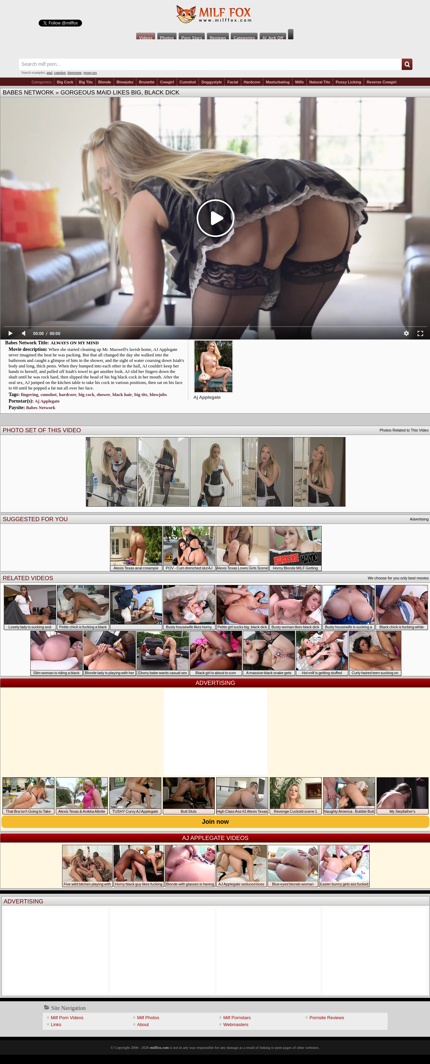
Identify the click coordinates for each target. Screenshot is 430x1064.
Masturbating (278, 82)
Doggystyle (211, 82)
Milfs (299, 82)
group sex (90, 72)
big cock (86, 394)
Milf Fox (215, 14)
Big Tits (86, 82)
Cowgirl (167, 82)
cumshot (60, 72)
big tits (141, 394)
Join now (215, 821)
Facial (232, 82)
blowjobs (158, 394)
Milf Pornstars (237, 1017)
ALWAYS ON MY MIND (75, 342)
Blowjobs (125, 82)
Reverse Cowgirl (381, 82)
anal (49, 72)
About (143, 1024)
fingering (29, 394)
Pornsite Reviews (327, 1017)
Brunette (146, 82)
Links (56, 1024)
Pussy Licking (348, 82)
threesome (75, 72)
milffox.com (159, 1047)
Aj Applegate (47, 401)
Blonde (104, 82)
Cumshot (188, 82)
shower (103, 394)
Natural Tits (319, 82)
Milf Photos (148, 1017)
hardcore (67, 394)
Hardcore (252, 82)
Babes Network (28, 92)
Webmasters (236, 1024)
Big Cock (65, 82)
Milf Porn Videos (67, 1017)
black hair (122, 394)
